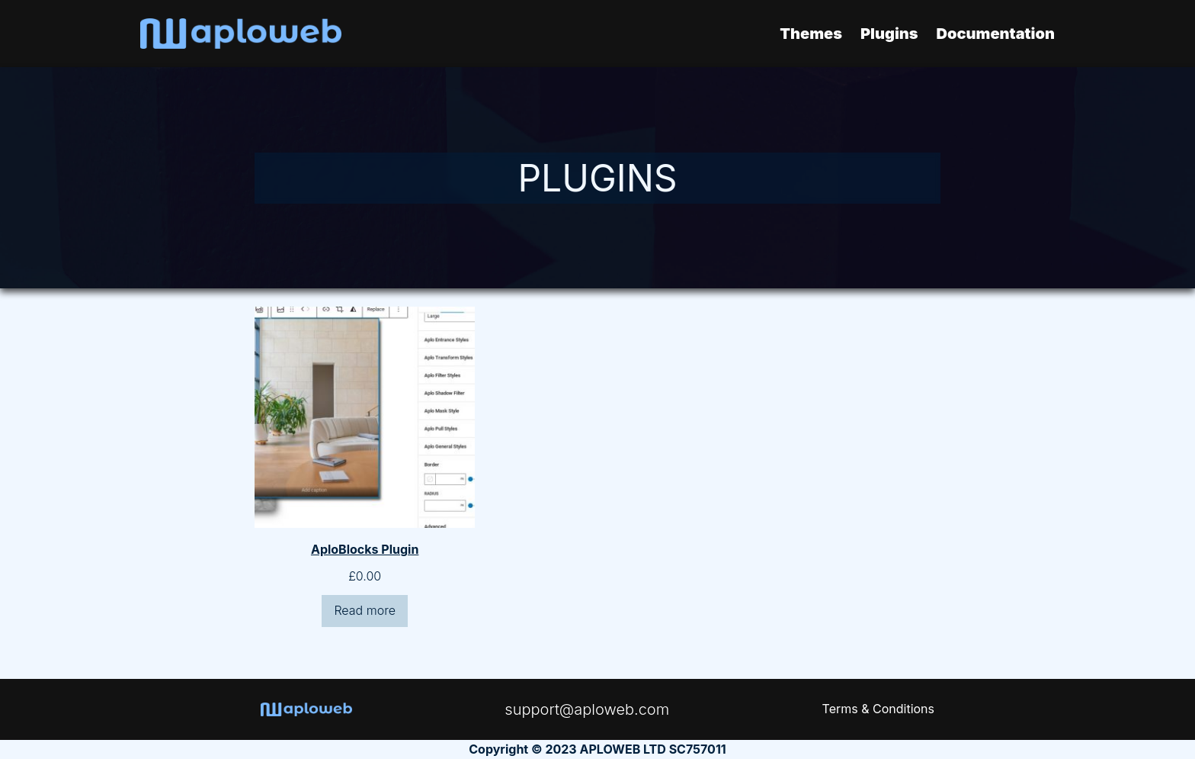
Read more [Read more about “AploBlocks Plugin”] (365, 610)
